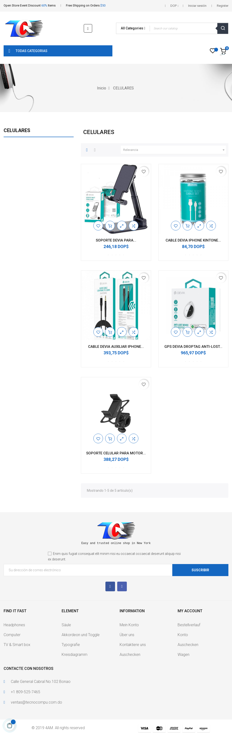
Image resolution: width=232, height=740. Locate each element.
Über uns (127, 634)
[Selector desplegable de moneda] (174, 6)
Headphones (14, 625)
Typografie (71, 644)
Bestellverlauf (189, 625)
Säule (66, 625)
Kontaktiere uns (133, 644)
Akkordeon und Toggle (81, 634)
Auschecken (130, 654)
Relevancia (174, 150)
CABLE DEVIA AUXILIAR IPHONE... (116, 346)
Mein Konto (129, 625)
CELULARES (17, 130)
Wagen (183, 654)
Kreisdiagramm (74, 654)
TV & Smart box (17, 644)
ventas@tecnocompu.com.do (36, 702)
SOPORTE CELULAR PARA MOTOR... (116, 453)
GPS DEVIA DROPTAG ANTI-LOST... (193, 346)
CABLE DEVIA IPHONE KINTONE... (193, 240)
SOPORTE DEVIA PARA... (116, 240)
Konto (183, 634)
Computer (12, 634)
